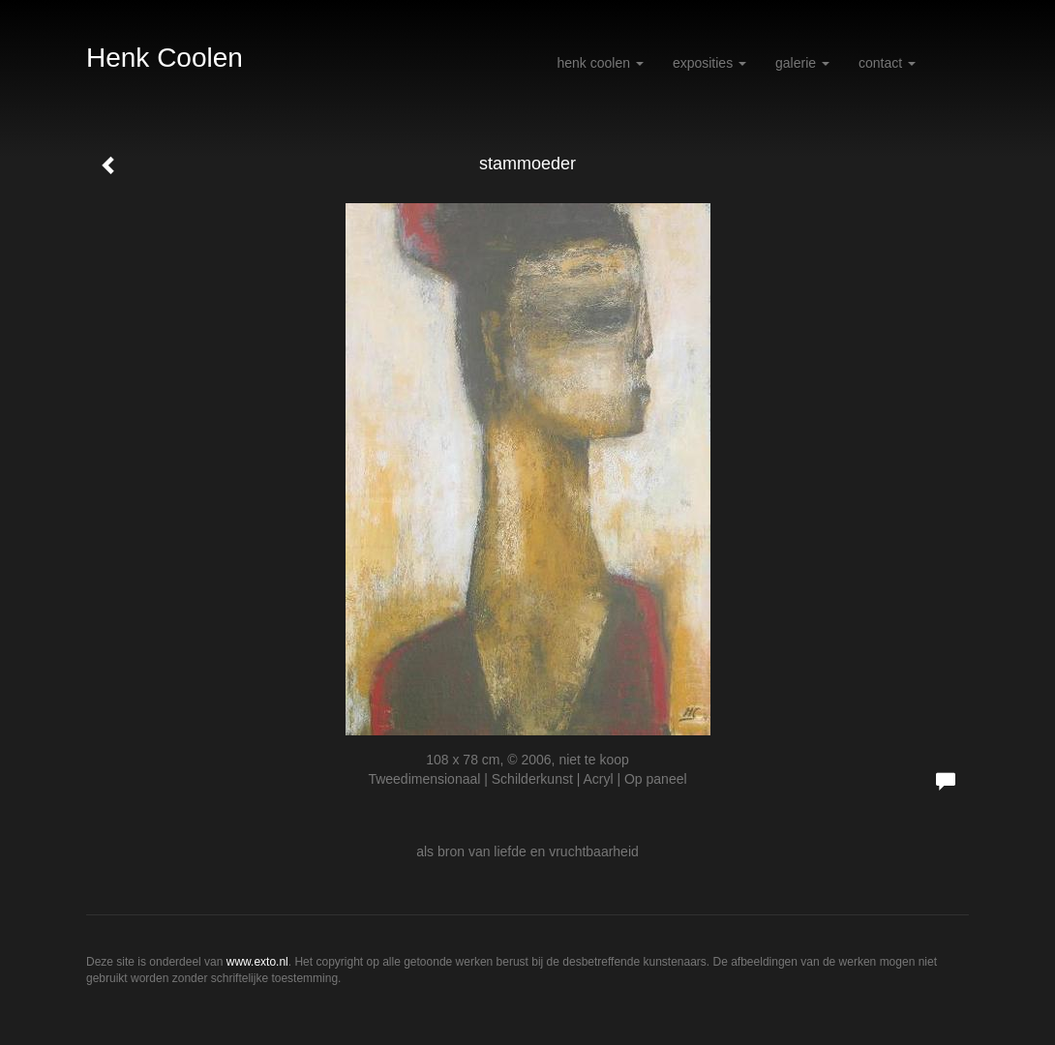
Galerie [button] (802, 63)
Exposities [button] (709, 63)
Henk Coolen (164, 58)
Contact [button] (887, 63)
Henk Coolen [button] (600, 63)
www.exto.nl (257, 962)
